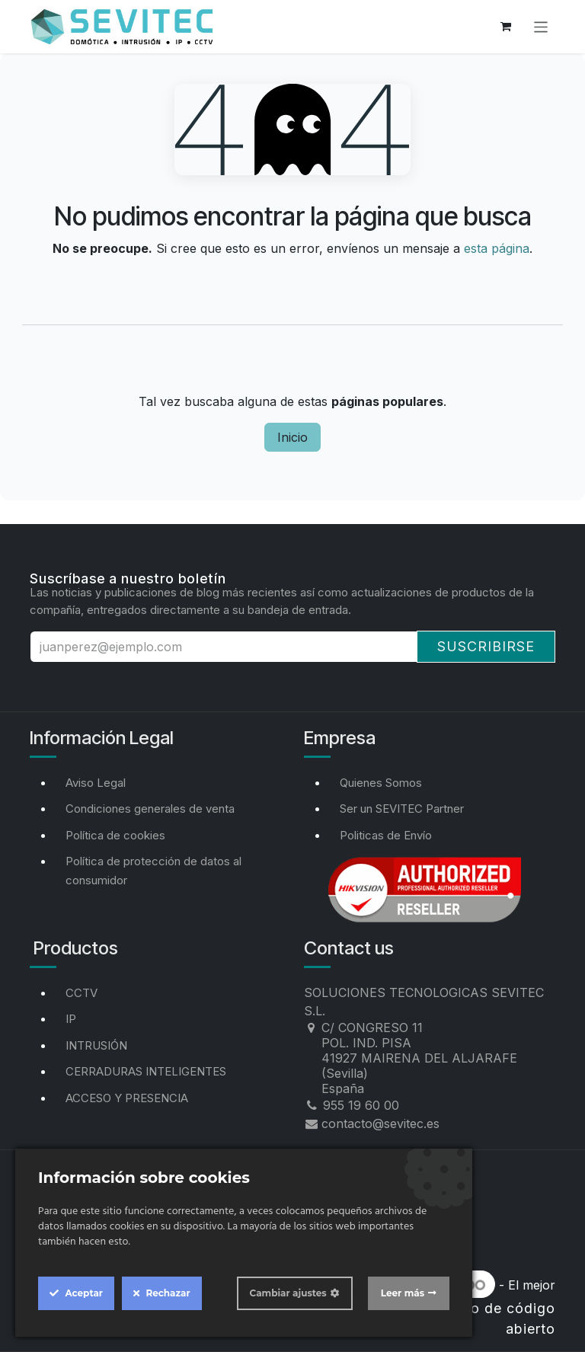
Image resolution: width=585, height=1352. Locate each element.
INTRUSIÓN (96, 1045)
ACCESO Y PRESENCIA (127, 1098)
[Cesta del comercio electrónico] (505, 26)
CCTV (82, 993)
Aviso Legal (96, 782)
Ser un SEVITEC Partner (402, 808)
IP (71, 1019)
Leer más (402, 1293)
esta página (496, 248)
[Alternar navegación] (541, 26)
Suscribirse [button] (486, 646)
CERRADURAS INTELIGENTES (146, 1071)
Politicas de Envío (386, 835)
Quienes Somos (381, 782)
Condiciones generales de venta (150, 808)
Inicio (292, 437)
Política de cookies (115, 835)
